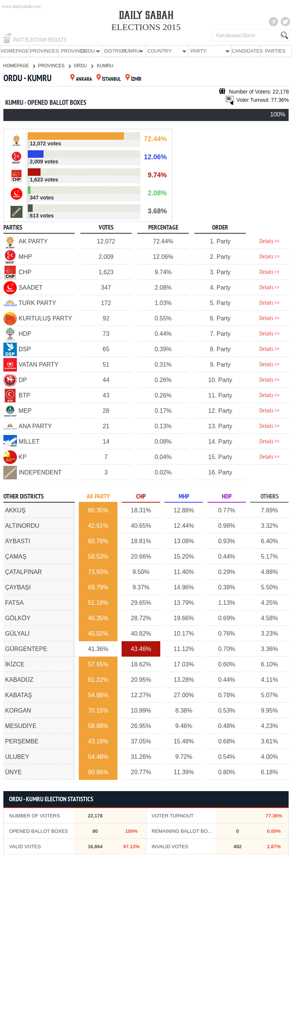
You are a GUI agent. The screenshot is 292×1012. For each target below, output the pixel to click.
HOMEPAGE (15, 51)
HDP (227, 496)
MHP (184, 496)
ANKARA (81, 79)
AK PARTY (98, 496)
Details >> (269, 241)
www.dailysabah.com (21, 6)
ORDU (83, 65)
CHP (141, 496)
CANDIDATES (246, 51)
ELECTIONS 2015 (146, 27)
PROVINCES (44, 51)
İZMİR (133, 79)
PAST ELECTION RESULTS (39, 39)
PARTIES (275, 51)
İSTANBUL (108, 79)
